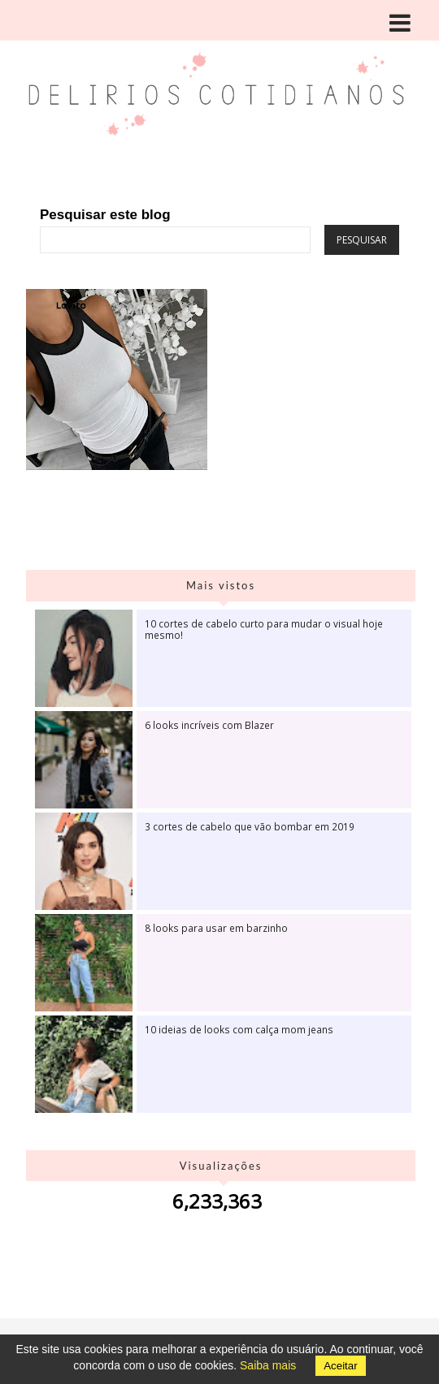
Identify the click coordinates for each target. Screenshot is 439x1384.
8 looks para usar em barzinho (216, 927)
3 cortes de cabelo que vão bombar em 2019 (249, 826)
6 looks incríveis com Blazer (209, 724)
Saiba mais (268, 1365)
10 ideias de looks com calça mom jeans (239, 1029)
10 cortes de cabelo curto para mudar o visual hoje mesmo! (264, 629)
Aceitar (340, 1366)
